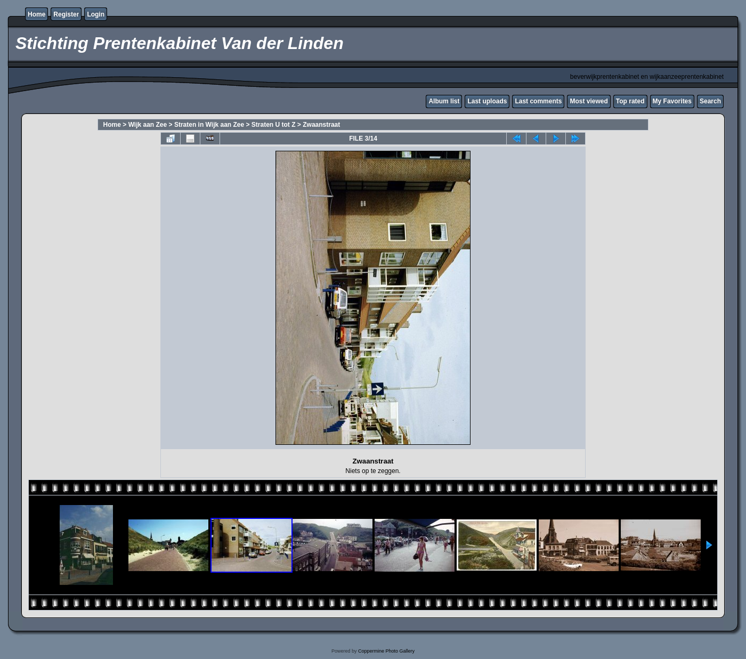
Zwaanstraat (321, 124)
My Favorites (672, 101)
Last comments (538, 101)
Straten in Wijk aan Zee (209, 124)
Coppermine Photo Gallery (386, 651)
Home (36, 14)
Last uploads (487, 101)
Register (66, 14)
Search (710, 101)
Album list (443, 101)
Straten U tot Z (274, 124)
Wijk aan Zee (147, 124)
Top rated (630, 101)
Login (95, 14)
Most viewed (588, 101)
